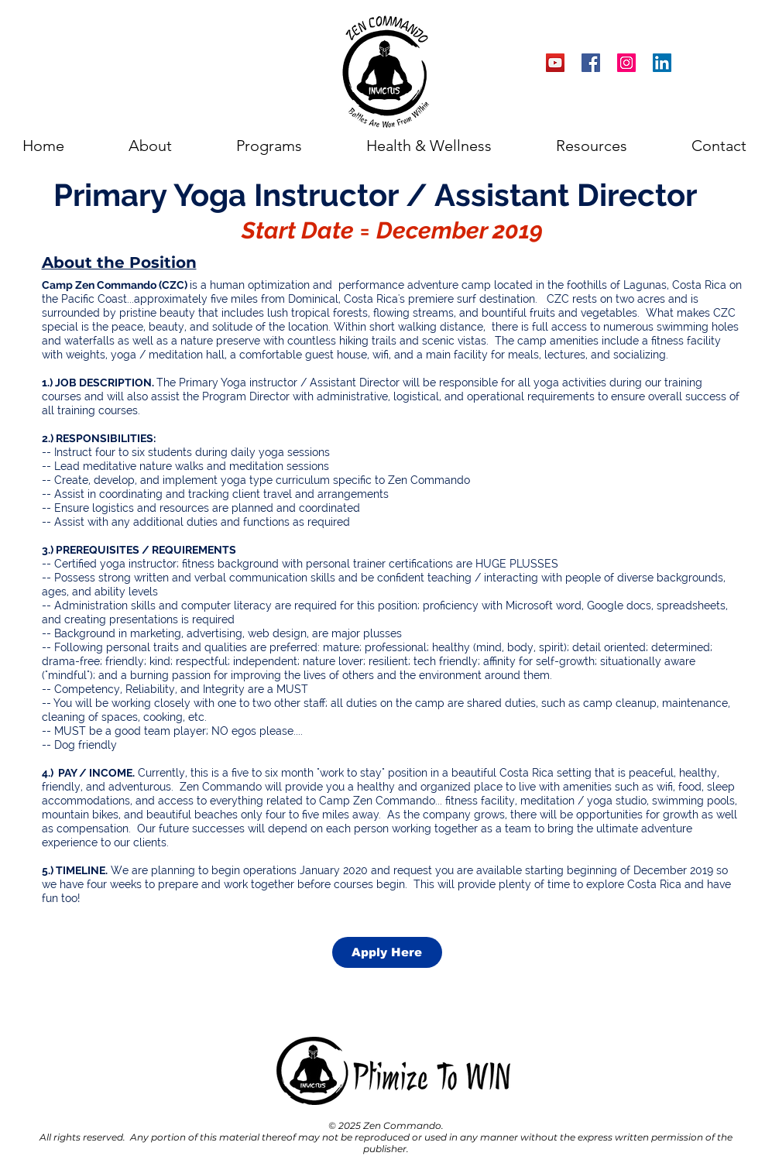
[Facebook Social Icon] (591, 62)
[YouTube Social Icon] (555, 62)
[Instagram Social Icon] (626, 62)
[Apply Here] (387, 952)
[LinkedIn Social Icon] (662, 62)
